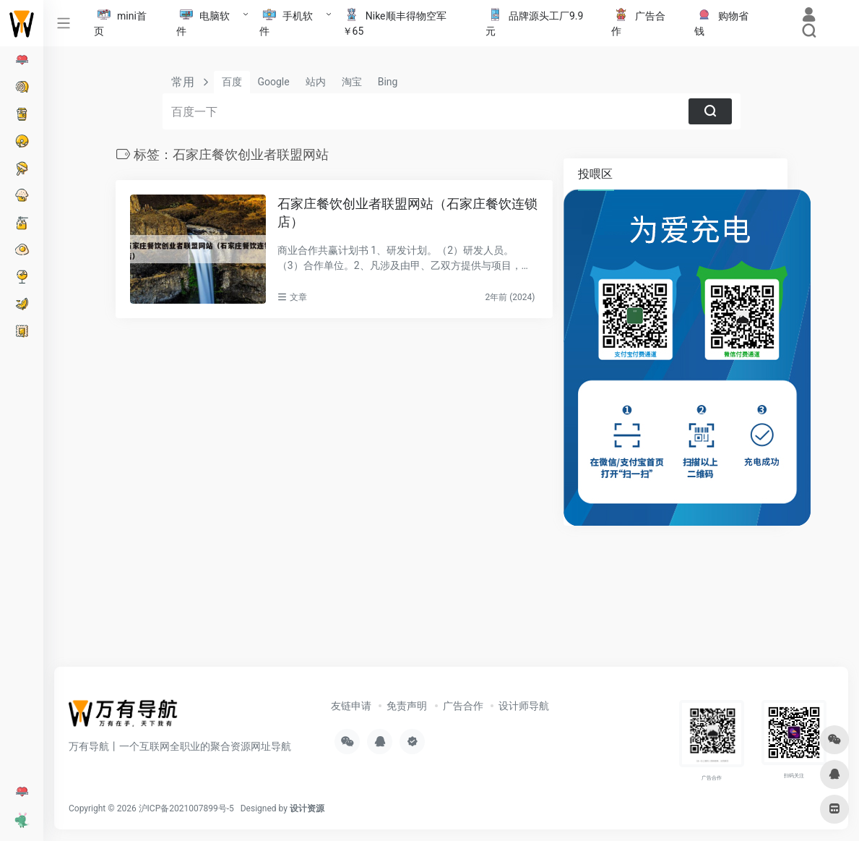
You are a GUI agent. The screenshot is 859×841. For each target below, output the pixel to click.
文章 (298, 297)
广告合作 (463, 706)
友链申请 (351, 706)
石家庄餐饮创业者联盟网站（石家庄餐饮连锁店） (407, 213)
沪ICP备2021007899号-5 (186, 808)
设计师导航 (523, 706)
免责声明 (407, 706)
